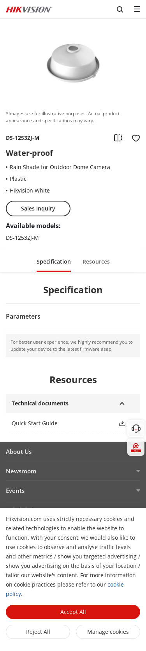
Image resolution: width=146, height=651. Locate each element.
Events (15, 490)
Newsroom (21, 471)
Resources (96, 261)
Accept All (73, 611)
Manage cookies (108, 631)
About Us (19, 451)
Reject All (38, 631)
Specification (54, 261)
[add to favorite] (133, 138)
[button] (122, 423)
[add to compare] (118, 138)
